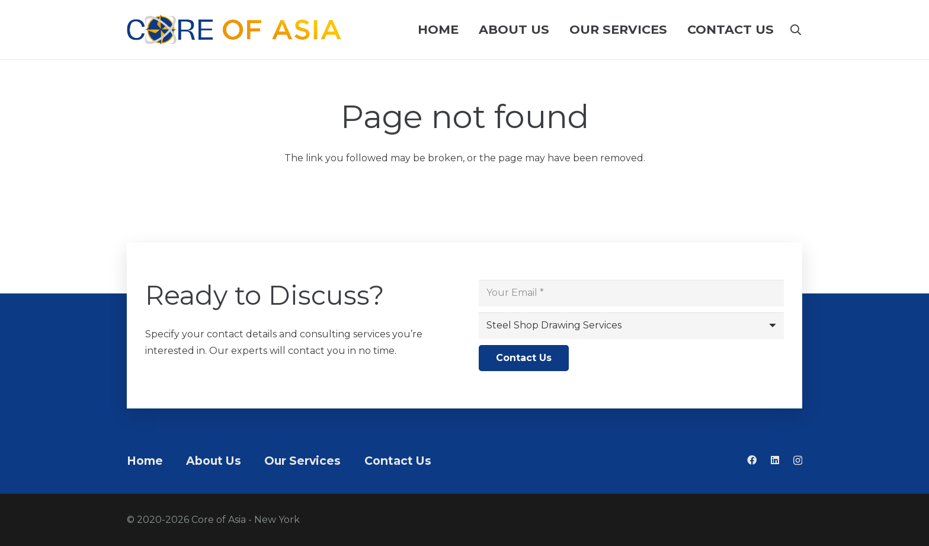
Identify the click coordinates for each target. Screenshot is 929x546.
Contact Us (397, 461)
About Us (213, 461)
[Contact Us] (524, 358)
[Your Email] (631, 293)
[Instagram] (797, 460)
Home (145, 461)
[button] (796, 29)
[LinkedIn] (775, 460)
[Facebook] (752, 460)
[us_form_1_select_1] (631, 325)
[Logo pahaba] (234, 29)
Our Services (302, 461)
